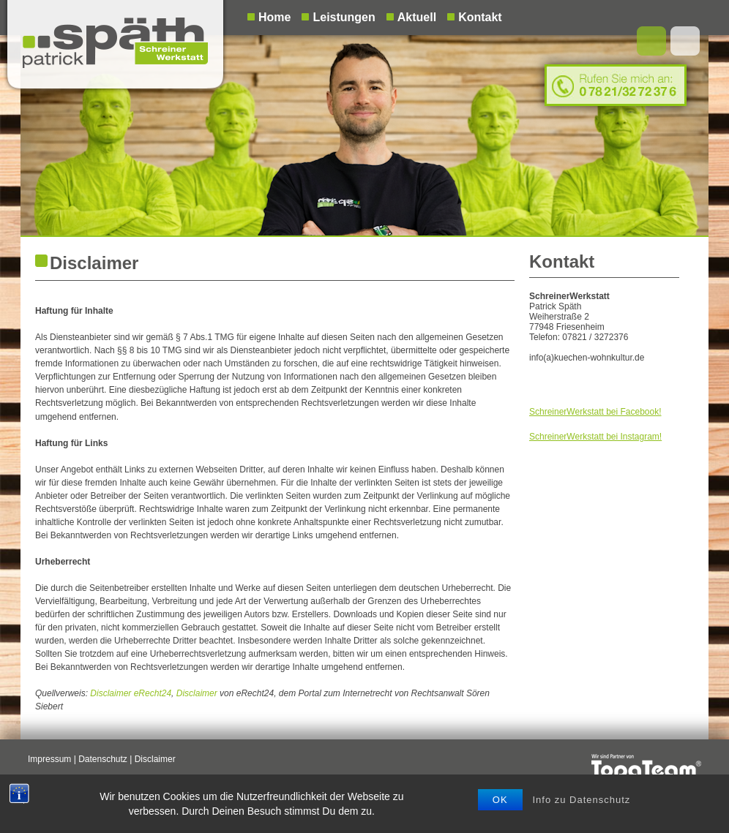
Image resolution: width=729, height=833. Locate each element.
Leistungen (344, 17)
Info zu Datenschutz (581, 799)
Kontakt (480, 17)
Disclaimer (196, 693)
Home (274, 17)
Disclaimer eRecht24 (130, 693)
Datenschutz (102, 759)
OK (500, 799)
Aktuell (416, 17)
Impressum (49, 759)
